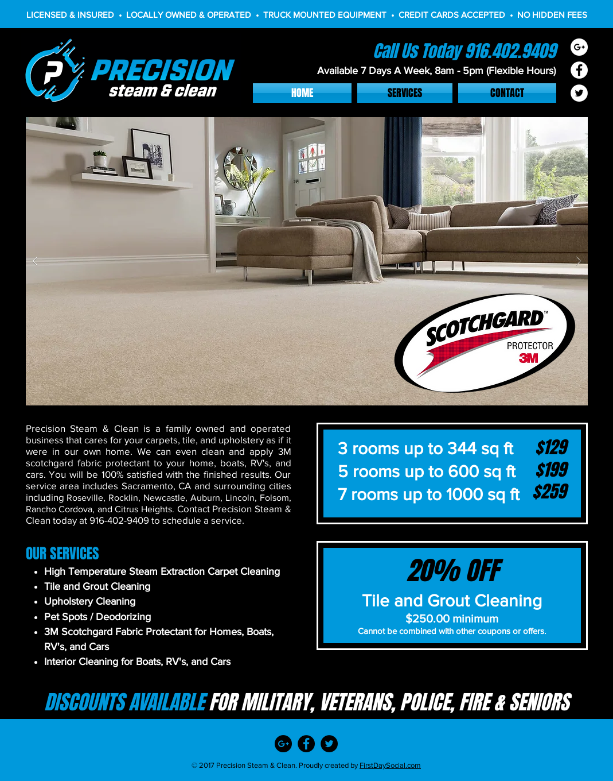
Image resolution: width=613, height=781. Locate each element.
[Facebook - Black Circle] (306, 743)
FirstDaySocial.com (390, 765)
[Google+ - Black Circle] (283, 743)
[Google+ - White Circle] (579, 47)
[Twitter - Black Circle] (329, 743)
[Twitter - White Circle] (579, 93)
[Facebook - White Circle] (579, 70)
